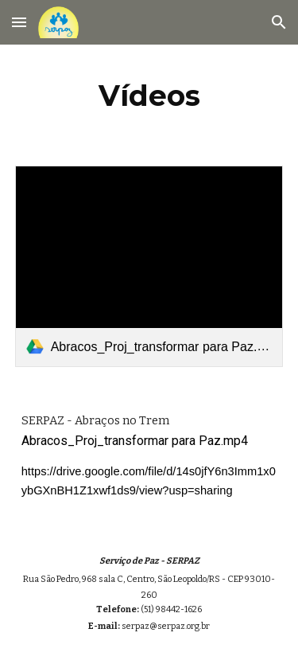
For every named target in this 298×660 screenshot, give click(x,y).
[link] (149, 266)
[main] (149, 95)
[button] (19, 22)
